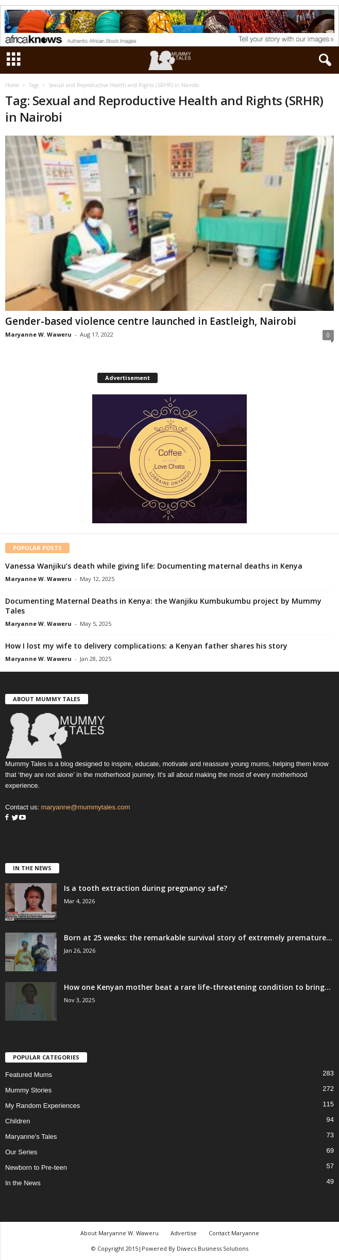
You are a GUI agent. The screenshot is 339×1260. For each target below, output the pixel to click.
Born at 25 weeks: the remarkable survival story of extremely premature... (198, 937)
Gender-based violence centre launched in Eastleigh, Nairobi (150, 321)
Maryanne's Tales (31, 1136)
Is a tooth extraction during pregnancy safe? (145, 888)
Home (12, 85)
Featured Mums (28, 1075)
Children (17, 1121)
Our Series (21, 1152)
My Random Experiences (42, 1105)
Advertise (184, 1233)
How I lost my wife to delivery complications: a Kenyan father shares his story (146, 646)
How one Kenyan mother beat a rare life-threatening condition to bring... (197, 987)
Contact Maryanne (234, 1233)
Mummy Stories (28, 1090)
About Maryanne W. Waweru (119, 1233)
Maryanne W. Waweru (38, 334)
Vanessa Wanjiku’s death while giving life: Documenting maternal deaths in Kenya (153, 566)
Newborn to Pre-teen (36, 1167)
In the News (23, 1183)
